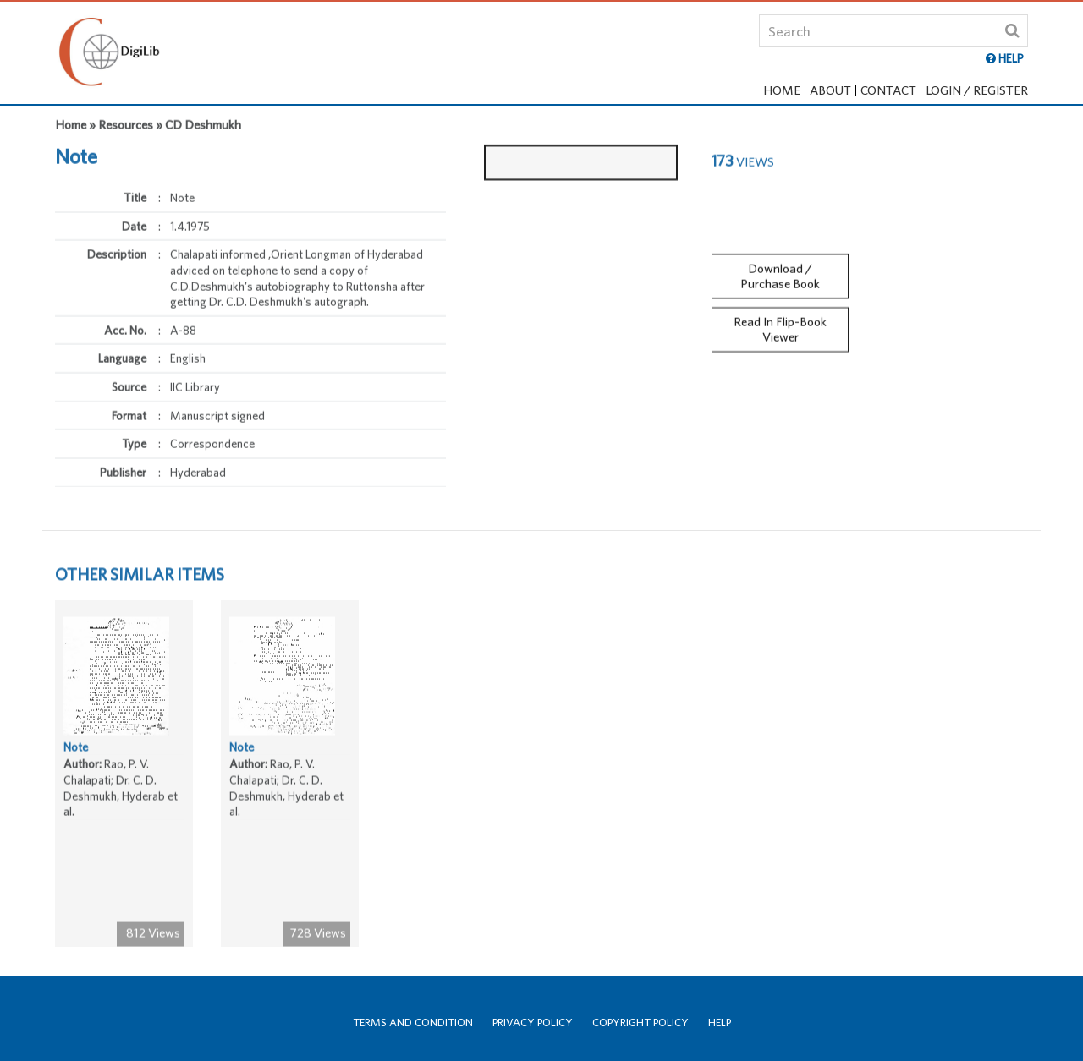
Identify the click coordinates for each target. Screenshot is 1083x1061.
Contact (888, 90)
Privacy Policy (532, 1022)
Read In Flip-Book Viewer (780, 324)
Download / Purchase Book (780, 271)
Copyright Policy (640, 1022)
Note (75, 750)
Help (719, 1022)
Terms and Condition (413, 1022)
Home (781, 90)
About (830, 90)
